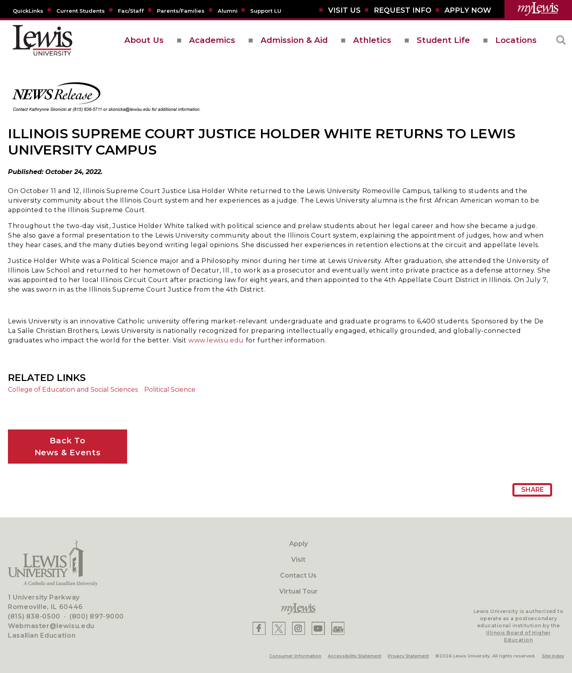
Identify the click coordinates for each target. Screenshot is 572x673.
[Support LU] (265, 10)
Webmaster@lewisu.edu (51, 626)
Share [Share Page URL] (532, 489)
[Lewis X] (279, 628)
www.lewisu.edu (216, 340)
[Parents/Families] (181, 10)
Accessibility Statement (354, 656)
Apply (298, 543)
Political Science (169, 389)
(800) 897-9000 (97, 616)
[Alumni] (228, 10)
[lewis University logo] (42, 40)
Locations (516, 40)
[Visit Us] (344, 10)
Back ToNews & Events (67, 446)
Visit (298, 559)
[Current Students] (80, 10)
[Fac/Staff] (131, 10)
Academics (212, 40)
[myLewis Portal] (538, 9)
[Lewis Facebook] (259, 628)
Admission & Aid (294, 40)
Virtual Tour (298, 591)
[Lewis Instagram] (298, 628)
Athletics (372, 40)
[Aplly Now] (467, 10)
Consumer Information (295, 656)
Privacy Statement (408, 656)
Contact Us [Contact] (298, 575)
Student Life (443, 40)
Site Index (553, 656)
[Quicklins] (28, 10)
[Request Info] (402, 10)
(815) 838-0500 (34, 616)
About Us (144, 40)
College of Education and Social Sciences (73, 389)
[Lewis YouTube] (318, 628)
